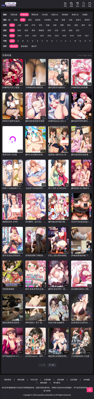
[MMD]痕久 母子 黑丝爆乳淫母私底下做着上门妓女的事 (35, 323)
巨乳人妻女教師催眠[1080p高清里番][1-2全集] (58, 255)
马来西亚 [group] (47, 20)
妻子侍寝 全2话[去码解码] (58, 188)
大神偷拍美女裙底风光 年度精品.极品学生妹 (35, 87)
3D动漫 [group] (45, 15)
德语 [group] (70, 30)
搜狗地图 (43, 383)
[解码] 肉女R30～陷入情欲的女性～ (58, 289)
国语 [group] (19, 30)
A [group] (18, 41)
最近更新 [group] (13, 46)
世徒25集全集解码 (56, 323)
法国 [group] (70, 20)
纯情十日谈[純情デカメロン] (12, 188)
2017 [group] (87, 36)
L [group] (70, 41)
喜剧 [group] (76, 25)
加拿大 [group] (78, 20)
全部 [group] (12, 25)
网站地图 (21, 380)
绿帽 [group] (26, 25)
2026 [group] (19, 36)
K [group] (65, 41)
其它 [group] (77, 30)
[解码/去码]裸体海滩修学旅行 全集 (35, 155)
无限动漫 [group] (13, 15)
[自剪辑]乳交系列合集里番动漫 (81, 323)
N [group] (80, 41)
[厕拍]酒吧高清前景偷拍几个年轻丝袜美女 (12, 323)
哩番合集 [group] (34, 15)
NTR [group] (33, 25)
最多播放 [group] (24, 46)
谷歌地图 (60, 380)
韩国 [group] (15, 20)
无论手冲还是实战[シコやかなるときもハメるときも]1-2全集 (81, 222)
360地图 (86, 380)
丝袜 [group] (55, 25)
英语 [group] (26, 30)
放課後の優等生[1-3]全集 (58, 155)
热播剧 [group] (85, 15)
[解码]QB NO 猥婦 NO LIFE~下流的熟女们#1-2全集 (81, 188)
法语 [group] (63, 30)
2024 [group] (34, 36)
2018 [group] (79, 36)
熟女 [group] (69, 25)
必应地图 (73, 380)
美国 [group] (8, 20)
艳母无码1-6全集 (9, 155)
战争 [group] (83, 25)
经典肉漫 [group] (24, 15)
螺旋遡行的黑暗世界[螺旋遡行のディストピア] (58, 356)
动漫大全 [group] (54, 15)
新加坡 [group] (37, 20)
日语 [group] (56, 30)
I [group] (56, 41)
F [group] (42, 41)
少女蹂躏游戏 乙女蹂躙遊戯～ (81, 356)
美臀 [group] (62, 25)
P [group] (90, 41)
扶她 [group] (47, 25)
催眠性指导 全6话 (10, 222)
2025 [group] (27, 36)
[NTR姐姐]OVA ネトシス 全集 (12, 356)
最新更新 (7, 380)
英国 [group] (63, 20)
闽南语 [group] (41, 30)
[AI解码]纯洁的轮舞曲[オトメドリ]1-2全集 (81, 87)
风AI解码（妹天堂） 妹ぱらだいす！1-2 (35, 222)
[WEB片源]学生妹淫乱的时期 (12, 121)
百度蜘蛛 (47, 380)
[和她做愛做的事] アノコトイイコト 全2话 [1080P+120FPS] (81, 255)
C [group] (27, 41)
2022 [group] (49, 36)
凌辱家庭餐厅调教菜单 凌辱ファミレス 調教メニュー (35, 255)
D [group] (32, 41)
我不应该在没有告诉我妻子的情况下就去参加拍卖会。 (12, 255)
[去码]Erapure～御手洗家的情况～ (35, 356)
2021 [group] (57, 36)
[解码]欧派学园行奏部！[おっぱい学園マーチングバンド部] (58, 222)
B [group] (22, 41)
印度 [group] (56, 20)
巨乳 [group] (40, 25)
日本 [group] (22, 20)
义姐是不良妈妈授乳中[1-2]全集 (35, 188)
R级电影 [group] (65, 15)
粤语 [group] (33, 30)
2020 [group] (64, 36)
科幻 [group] (90, 25)
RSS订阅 (34, 380)
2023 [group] (42, 36)
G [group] (47, 41)
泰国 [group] (30, 20)
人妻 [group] (19, 25)
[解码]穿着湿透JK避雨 (34, 121)
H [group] (52, 41)
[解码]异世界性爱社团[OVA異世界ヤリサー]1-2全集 (81, 121)
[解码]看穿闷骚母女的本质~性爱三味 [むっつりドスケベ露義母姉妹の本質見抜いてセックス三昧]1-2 (58, 87)
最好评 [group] (34, 46)
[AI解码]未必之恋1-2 (57, 121)
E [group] (37, 41)
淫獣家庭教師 (8, 289)
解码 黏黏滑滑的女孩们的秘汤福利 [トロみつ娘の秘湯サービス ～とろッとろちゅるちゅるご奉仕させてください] (35, 289)
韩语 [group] (49, 30)
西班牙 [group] (87, 20)
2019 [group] (72, 36)
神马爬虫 (56, 383)
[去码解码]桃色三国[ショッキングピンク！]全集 (81, 289)
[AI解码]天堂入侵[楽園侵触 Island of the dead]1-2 (12, 87)
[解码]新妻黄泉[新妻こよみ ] (81, 155)
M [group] (75, 41)
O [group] (85, 41)
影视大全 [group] (75, 15)
